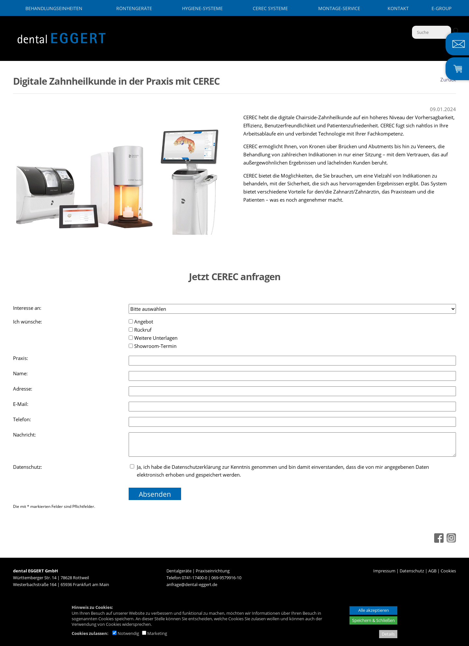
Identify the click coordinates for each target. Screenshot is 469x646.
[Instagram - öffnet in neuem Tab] (450, 541)
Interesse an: (28, 308)
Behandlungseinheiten (53, 8)
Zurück (448, 79)
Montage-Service (339, 8)
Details (388, 634)
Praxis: (21, 358)
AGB (432, 571)
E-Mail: (21, 404)
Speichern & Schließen (373, 620)
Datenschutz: (28, 467)
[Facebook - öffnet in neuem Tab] (438, 541)
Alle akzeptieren (373, 610)
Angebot (141, 321)
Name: (21, 373)
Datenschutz (412, 571)
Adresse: (23, 388)
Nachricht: (25, 434)
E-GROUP (441, 8)
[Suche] (431, 32)
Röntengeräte (134, 8)
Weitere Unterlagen (153, 338)
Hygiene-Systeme (202, 8)
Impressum (384, 571)
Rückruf (140, 329)
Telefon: (22, 419)
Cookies (448, 571)
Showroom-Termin (153, 346)
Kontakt (398, 8)
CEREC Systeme (270, 8)
